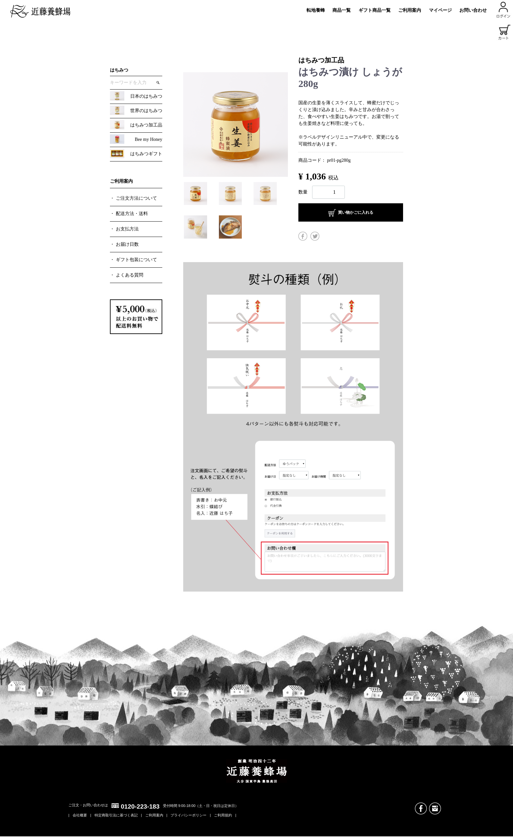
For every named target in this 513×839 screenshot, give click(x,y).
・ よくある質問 (126, 275)
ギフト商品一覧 (375, 10)
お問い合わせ (473, 10)
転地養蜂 (316, 10)
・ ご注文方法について (133, 198)
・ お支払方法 (124, 229)
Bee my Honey (148, 139)
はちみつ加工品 (146, 125)
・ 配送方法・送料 (129, 213)
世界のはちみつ (146, 110)
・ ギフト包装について (133, 259)
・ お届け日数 (124, 244)
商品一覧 (341, 10)
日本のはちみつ (146, 96)
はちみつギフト (146, 153)
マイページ (440, 10)
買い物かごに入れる (350, 213)
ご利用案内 (409, 10)
